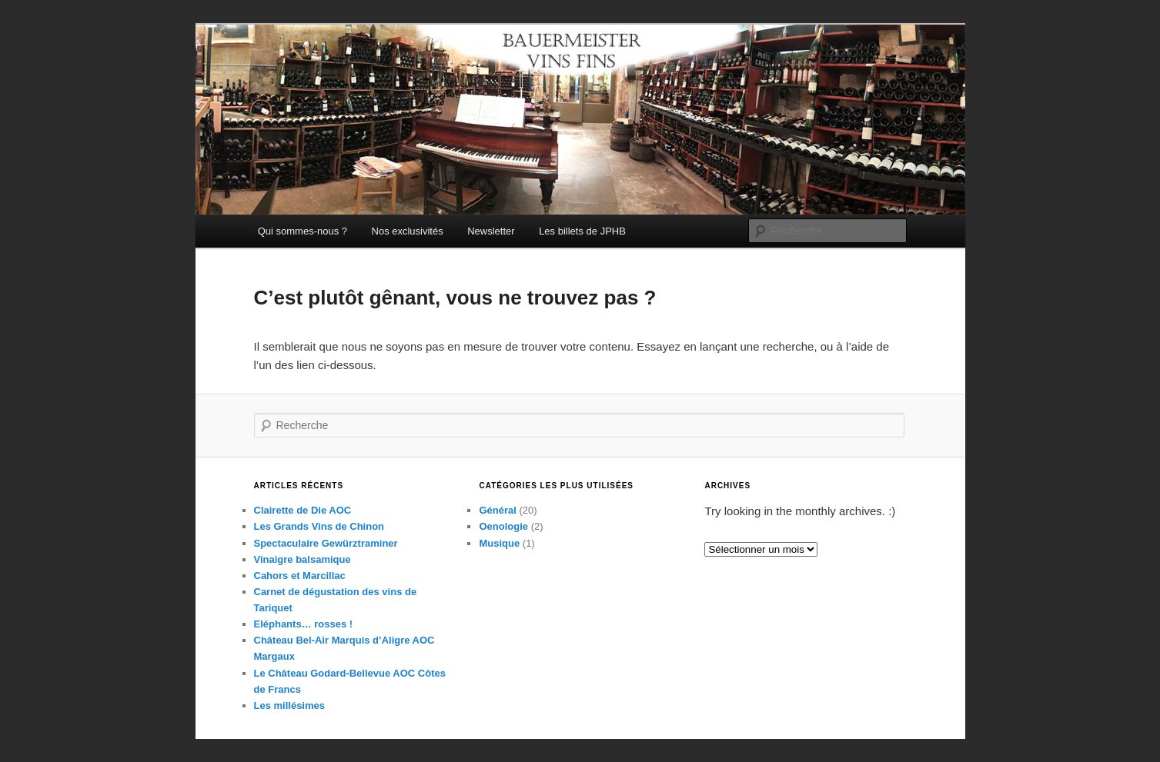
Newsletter (490, 231)
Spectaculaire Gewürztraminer (326, 543)
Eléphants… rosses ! (303, 624)
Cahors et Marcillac (300, 575)
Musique (499, 543)
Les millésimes (290, 705)
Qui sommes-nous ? (302, 231)
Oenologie (503, 526)
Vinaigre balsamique (302, 559)
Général (497, 510)
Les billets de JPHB (582, 231)
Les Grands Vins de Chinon (319, 526)
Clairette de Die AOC (303, 510)
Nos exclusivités (407, 231)
